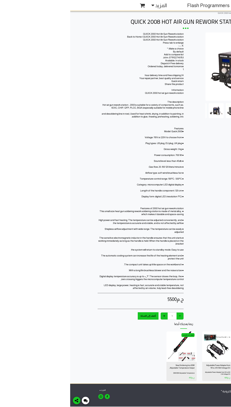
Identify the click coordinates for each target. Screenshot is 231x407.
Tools (185, 13)
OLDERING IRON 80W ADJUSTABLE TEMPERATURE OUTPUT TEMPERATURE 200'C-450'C (183, 367)
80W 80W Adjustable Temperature (113, 373)
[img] (183, 346)
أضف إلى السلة (78, 315)
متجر (192, 13)
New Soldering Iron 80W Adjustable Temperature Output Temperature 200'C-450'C (113, 367)
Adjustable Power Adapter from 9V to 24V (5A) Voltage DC (147, 366)
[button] (65, 5)
